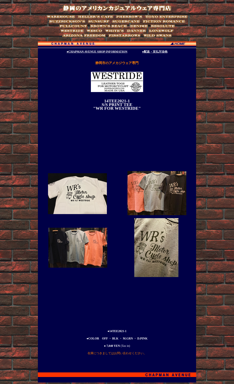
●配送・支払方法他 (154, 51)
